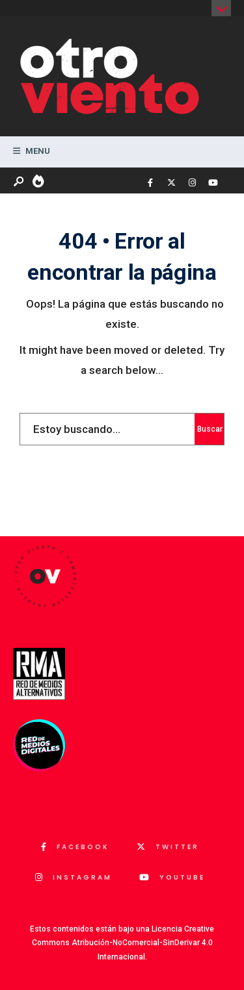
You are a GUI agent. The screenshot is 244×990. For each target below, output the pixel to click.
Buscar (210, 429)
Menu (31, 151)
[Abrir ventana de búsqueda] (19, 182)
